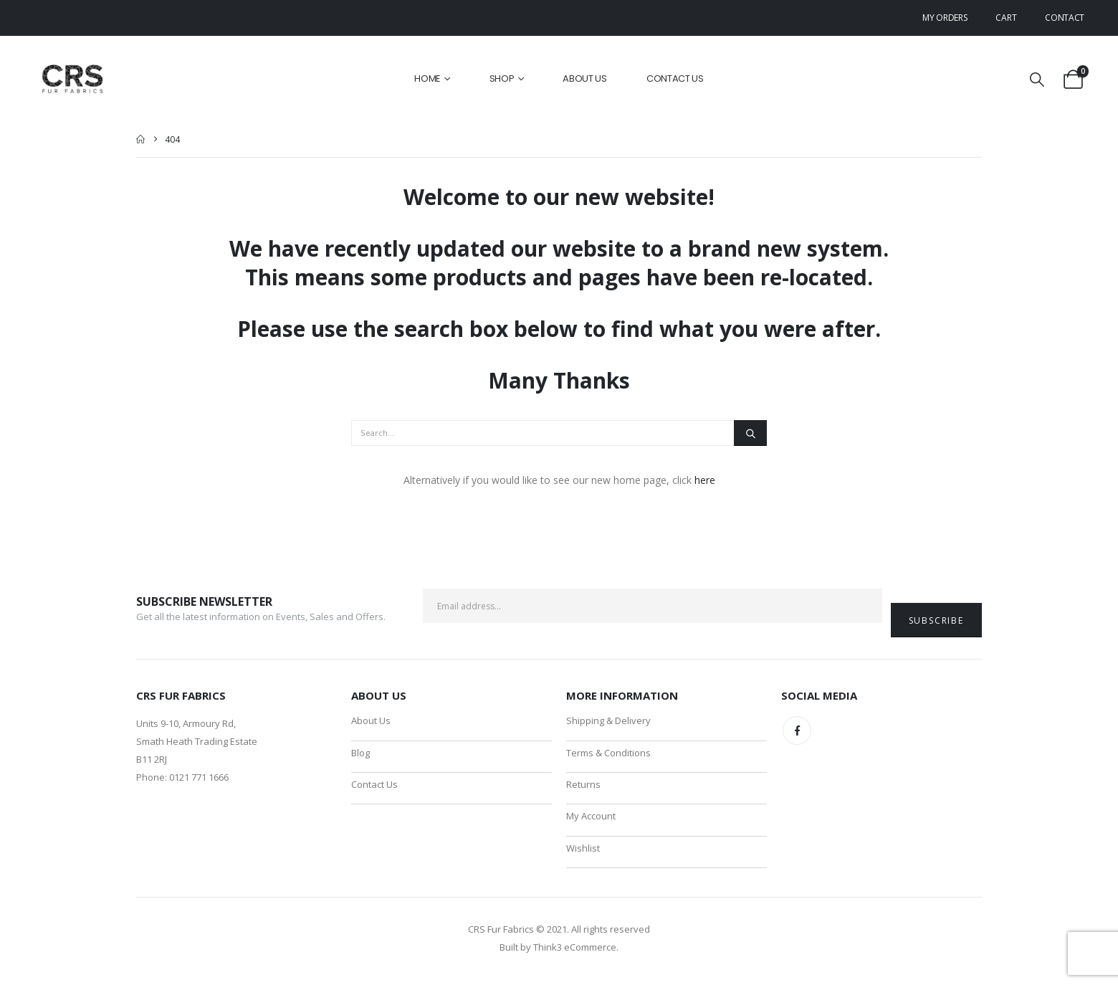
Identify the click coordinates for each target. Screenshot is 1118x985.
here (704, 480)
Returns (583, 787)
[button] (1037, 79)
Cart (1005, 17)
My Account (591, 820)
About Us (585, 78)
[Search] (750, 433)
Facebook (797, 730)
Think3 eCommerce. (575, 952)
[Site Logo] (73, 79)
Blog (360, 754)
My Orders (944, 17)
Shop (502, 78)
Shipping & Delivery (608, 721)
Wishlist (583, 853)
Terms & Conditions (608, 754)
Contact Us (675, 78)
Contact (1064, 17)
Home (427, 78)
